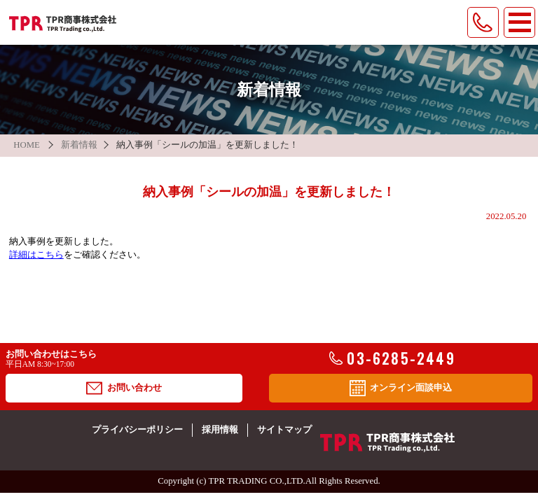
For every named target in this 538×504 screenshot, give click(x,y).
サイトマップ (284, 430)
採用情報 (220, 430)
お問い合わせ (123, 388)
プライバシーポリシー (137, 430)
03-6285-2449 (392, 358)
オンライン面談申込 (401, 388)
